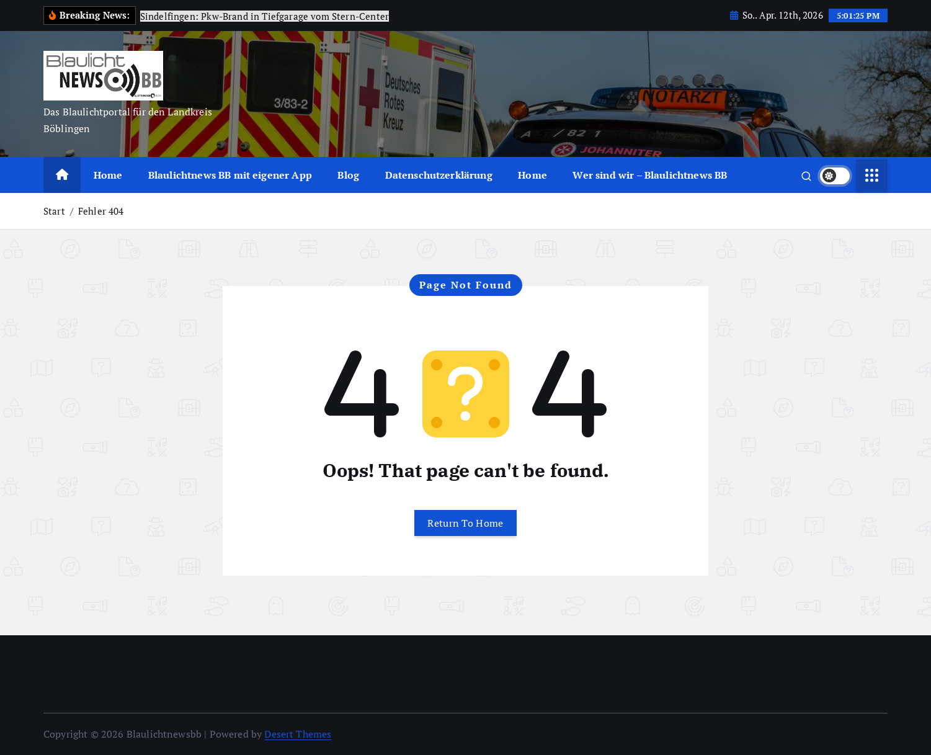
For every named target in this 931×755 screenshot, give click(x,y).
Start (54, 211)
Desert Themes (297, 734)
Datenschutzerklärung (438, 175)
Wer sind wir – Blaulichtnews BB (649, 175)
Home (108, 175)
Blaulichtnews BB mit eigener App (230, 175)
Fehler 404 (101, 211)
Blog (348, 175)
